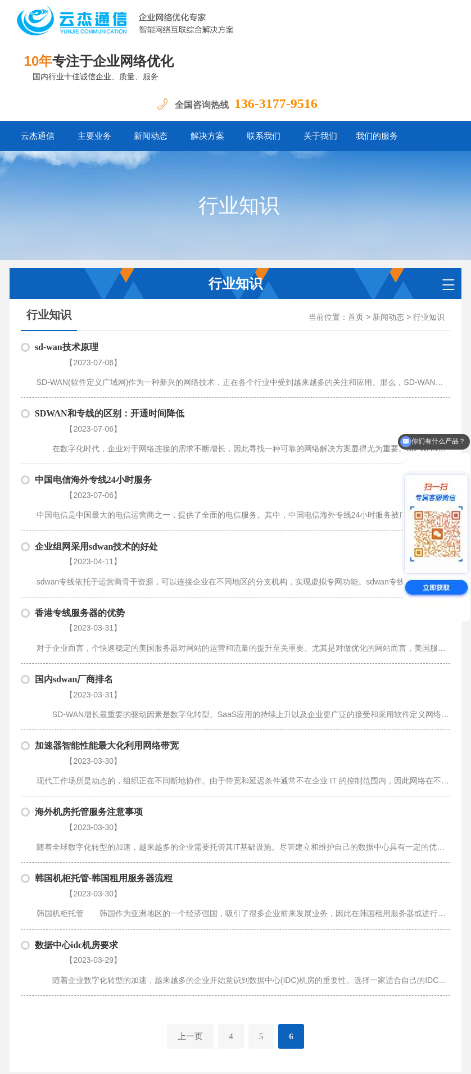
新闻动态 (150, 136)
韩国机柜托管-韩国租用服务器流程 (104, 765)
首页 (356, 317)
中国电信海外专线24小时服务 (93, 451)
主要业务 (94, 136)
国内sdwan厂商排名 (74, 608)
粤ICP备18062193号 (120, 1057)
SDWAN (101, 989)
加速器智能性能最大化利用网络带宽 (107, 660)
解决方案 (207, 136)
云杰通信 (38, 136)
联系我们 (263, 136)
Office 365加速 (398, 971)
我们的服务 (377, 136)
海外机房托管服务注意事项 (89, 713)
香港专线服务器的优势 (80, 556)
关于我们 (320, 136)
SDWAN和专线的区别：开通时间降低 (109, 399)
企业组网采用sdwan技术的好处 (96, 504)
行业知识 (429, 317)
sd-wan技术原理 (66, 347)
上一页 (190, 894)
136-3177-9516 (276, 103)
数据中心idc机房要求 (76, 817)
